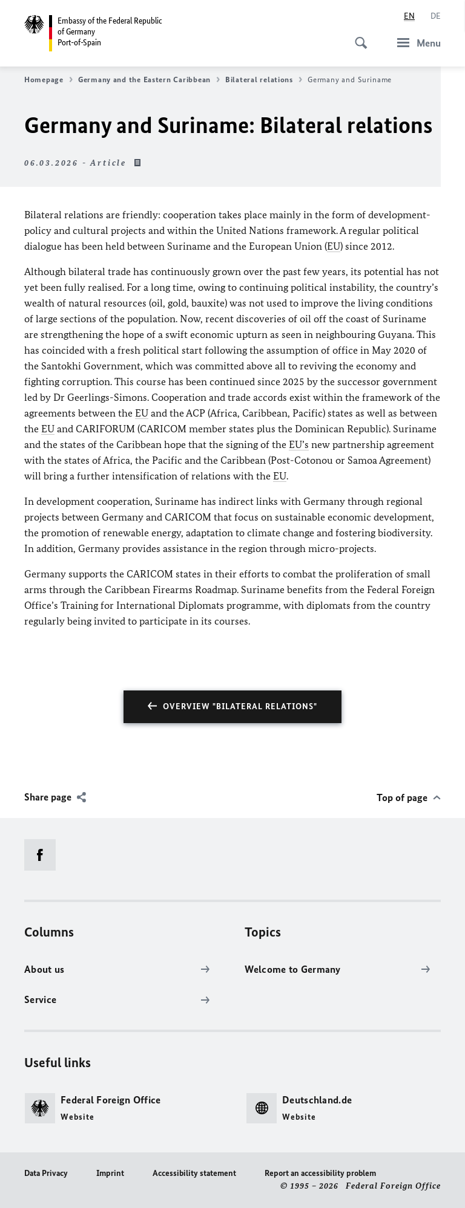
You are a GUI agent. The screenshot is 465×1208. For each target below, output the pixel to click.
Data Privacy (46, 1173)
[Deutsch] (435, 16)
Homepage (48, 79)
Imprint (110, 1173)
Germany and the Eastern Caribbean (149, 79)
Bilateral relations (263, 79)
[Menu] (415, 42)
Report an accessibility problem (320, 1173)
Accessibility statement (194, 1173)
